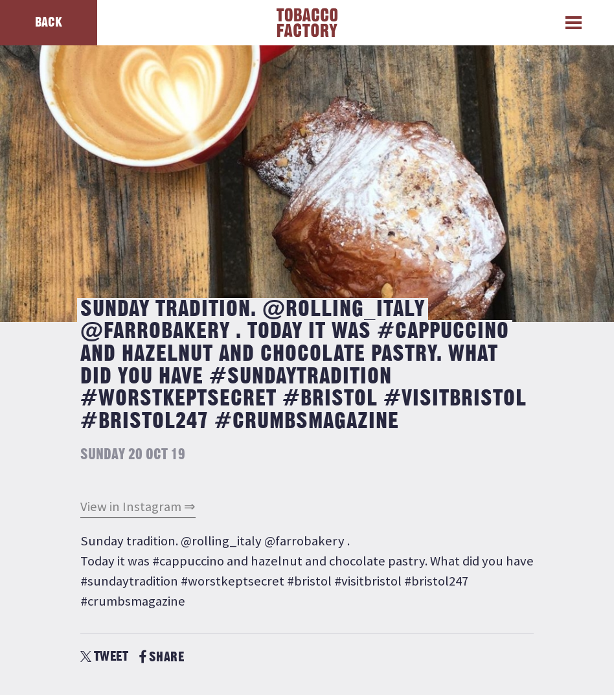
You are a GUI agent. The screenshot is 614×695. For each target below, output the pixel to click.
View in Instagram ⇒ (138, 506)
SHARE (162, 657)
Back (48, 22)
